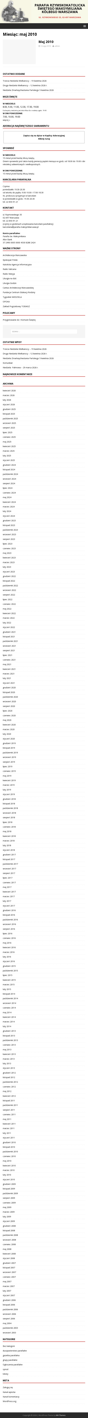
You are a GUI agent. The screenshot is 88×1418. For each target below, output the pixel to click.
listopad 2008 (9, 1230)
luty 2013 (7, 1063)
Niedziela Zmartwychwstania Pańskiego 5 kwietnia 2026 (28, 90)
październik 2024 (10, 474)
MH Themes (60, 1415)
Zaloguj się (8, 1387)
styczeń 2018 (9, 850)
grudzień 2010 (9, 1142)
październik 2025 (10, 418)
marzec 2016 (9, 952)
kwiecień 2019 (9, 780)
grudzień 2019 (9, 743)
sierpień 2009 (9, 1198)
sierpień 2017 (9, 873)
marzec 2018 (9, 840)
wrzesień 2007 (9, 1272)
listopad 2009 (9, 1188)
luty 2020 (7, 734)
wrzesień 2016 (9, 924)
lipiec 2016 (7, 933)
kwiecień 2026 (9, 390)
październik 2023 (10, 529)
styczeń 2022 (9, 627)
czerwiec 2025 (9, 437)
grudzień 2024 (9, 465)
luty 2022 (7, 622)
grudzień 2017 (9, 854)
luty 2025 (7, 455)
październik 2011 (10, 1105)
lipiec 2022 (7, 599)
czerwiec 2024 (9, 492)
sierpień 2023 (9, 539)
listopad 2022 (9, 580)
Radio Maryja (9, 274)
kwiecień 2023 (9, 557)
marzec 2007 (9, 1286)
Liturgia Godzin (9, 283)
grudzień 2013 (9, 1031)
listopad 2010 (9, 1147)
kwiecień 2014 (9, 1017)
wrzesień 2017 (9, 868)
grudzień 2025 (9, 409)
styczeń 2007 (9, 1295)
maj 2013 (7, 1049)
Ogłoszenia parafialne (13, 1364)
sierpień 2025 (9, 427)
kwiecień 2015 (9, 980)
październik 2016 (10, 919)
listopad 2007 (9, 1267)
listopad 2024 (9, 469)
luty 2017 (7, 901)
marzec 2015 (9, 984)
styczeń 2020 (9, 738)
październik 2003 (10, 1328)
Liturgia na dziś (9, 278)
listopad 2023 (9, 525)
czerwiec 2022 (9, 604)
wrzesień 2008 (9, 1239)
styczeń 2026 (9, 404)
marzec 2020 (9, 729)
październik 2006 (10, 1309)
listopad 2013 (9, 1035)
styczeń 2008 (9, 1258)
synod (5, 1369)
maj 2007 (7, 1281)
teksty (5, 1374)
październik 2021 (10, 641)
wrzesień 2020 (9, 701)
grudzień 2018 (9, 799)
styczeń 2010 (9, 1179)
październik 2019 (10, 752)
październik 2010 (10, 1151)
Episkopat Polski (10, 260)
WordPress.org (9, 1401)
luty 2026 (7, 400)
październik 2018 (10, 808)
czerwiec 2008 (9, 1244)
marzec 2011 (9, 1128)
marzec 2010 (9, 1170)
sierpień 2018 (9, 817)
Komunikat (8, 363)
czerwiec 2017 (9, 882)
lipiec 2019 (7, 766)
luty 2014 (7, 1026)
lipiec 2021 (7, 655)
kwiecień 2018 (9, 836)
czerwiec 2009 (9, 1202)
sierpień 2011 (9, 1110)
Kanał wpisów (9, 1392)
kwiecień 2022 (9, 613)
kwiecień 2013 (9, 1054)
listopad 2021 (9, 636)
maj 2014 (7, 1012)
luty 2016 (7, 956)
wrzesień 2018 (9, 813)
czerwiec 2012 (9, 1086)
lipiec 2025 (7, 432)
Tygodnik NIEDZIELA (12, 297)
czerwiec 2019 (9, 771)
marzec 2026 (9, 395)
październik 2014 (10, 998)
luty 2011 (7, 1133)
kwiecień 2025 (9, 446)
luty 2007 (7, 1290)
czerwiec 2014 (9, 1007)
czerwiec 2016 (9, 938)
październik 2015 (10, 970)
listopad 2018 (9, 803)
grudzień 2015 (9, 966)
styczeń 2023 (9, 571)
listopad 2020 (9, 692)
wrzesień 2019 (9, 757)
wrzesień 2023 (9, 534)
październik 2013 (10, 1040)
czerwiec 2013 (9, 1044)
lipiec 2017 (7, 877)
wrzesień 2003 (9, 1332)
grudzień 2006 (9, 1300)
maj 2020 (7, 720)
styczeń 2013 (9, 1068)
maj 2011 (7, 1119)
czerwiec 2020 (9, 715)
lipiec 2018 (7, 822)
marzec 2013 (9, 1059)
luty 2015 (7, 989)
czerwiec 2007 (9, 1277)
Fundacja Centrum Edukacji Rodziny (19, 292)
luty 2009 (7, 1216)
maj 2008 (7, 1249)
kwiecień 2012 (9, 1096)
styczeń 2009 (9, 1221)
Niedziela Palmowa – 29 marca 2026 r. (20, 367)
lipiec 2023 (7, 543)
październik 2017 (10, 864)
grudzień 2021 (9, 632)
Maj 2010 (46, 41)
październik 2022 (10, 585)
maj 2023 (7, 553)
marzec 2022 (9, 618)
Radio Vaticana (9, 269)
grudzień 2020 (9, 687)
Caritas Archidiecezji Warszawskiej (18, 287)
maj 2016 (7, 942)
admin (57, 46)
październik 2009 (10, 1193)
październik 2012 (10, 1082)
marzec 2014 (9, 1021)
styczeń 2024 (9, 516)
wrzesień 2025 (9, 423)
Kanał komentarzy (11, 1396)
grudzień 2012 (9, 1072)
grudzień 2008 (9, 1226)
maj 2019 (7, 775)
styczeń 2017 (9, 905)
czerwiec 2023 (9, 548)
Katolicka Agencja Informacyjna (17, 264)
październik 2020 (10, 697)
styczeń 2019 (9, 794)
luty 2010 (7, 1174)
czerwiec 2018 (9, 826)
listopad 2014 (9, 993)
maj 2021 (7, 664)
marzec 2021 (9, 673)
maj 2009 (7, 1207)
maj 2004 (7, 1323)
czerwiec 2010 (9, 1156)
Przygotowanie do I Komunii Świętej (19, 320)
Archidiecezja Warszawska (15, 255)
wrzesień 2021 (9, 646)
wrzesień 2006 (9, 1314)
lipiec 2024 (7, 488)
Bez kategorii (9, 1346)
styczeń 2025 (9, 460)
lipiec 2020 (7, 710)
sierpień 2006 (9, 1318)
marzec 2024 (9, 506)
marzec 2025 (9, 451)
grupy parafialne (10, 1360)
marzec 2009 (9, 1212)
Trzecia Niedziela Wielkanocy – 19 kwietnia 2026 (25, 80)
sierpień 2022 (9, 594)
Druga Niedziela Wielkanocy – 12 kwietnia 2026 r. (25, 85)
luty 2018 (7, 845)
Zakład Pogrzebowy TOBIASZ (16, 306)
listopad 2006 (9, 1304)
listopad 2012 (9, 1077)
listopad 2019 (9, 748)
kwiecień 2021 (9, 669)
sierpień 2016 (9, 929)
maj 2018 (7, 831)
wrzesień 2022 (9, 590)
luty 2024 (7, 511)
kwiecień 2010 (9, 1165)
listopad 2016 (9, 915)
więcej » (6, 120)
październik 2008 (10, 1235)
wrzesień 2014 (9, 1003)
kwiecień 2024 (9, 502)
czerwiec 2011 (9, 1114)
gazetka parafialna (11, 1355)
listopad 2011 (9, 1100)
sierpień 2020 (9, 706)
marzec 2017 (9, 896)
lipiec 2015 (7, 975)
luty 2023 (7, 567)
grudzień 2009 (9, 1184)
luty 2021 (7, 678)
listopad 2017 (9, 859)
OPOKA (6, 301)
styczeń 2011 (9, 1137)
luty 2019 (7, 789)
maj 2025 (7, 441)
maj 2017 (7, 887)
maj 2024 (7, 497)
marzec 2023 (9, 562)
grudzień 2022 (9, 576)
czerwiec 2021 (9, 659)
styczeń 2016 (9, 961)
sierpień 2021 (9, 650)
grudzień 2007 (9, 1263)
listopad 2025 (9, 413)
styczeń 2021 (9, 683)
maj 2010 (7, 1161)
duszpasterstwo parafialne (15, 1350)
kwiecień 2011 (9, 1123)
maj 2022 (7, 608)
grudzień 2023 (9, 520)
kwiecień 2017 (9, 891)
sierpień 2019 (9, 762)
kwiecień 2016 (9, 947)
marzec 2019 (9, 785)
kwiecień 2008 (9, 1253)
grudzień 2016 (9, 910)
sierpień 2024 (9, 483)
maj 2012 (7, 1091)
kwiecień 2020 (9, 724)
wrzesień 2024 (9, 478)
